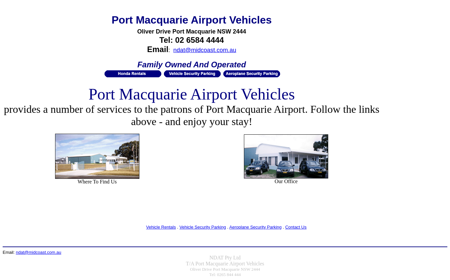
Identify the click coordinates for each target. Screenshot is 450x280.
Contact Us (295, 227)
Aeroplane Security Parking (255, 227)
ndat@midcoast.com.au (204, 50)
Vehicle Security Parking (203, 227)
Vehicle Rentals (161, 227)
